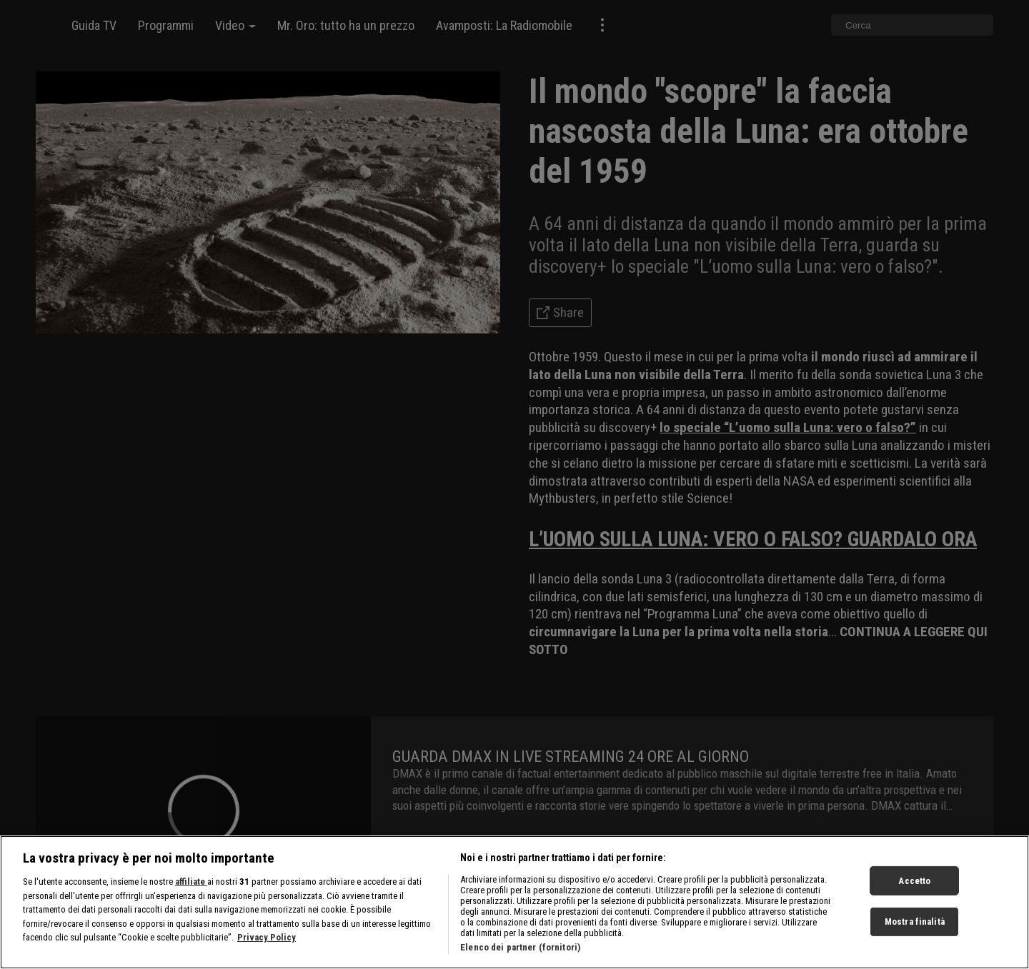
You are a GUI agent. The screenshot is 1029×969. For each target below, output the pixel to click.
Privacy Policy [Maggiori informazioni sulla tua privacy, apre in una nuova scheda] (266, 942)
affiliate (191, 886)
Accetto (914, 885)
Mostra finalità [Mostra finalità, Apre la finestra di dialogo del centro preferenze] (915, 926)
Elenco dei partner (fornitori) (520, 952)
